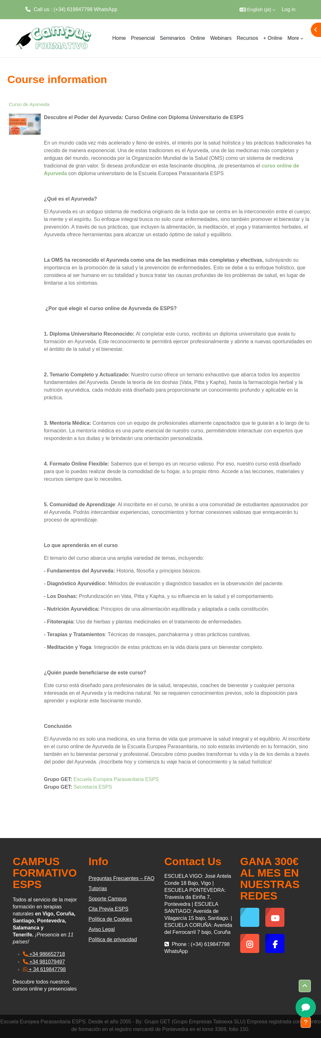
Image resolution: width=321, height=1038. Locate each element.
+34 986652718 (44, 954)
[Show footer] (306, 1022)
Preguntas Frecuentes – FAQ (121, 878)
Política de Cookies (110, 919)
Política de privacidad (112, 939)
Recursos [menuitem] (247, 38)
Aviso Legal (101, 929)
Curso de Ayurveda (29, 104)
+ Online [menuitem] (273, 38)
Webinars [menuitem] (221, 38)
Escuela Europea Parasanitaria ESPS (116, 779)
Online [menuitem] (197, 38)
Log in (289, 9)
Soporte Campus (107, 898)
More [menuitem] (293, 38)
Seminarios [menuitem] (172, 38)
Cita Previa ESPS (108, 909)
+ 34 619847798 (44, 969)
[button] (257, 9)
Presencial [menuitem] (143, 38)
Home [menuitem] (119, 38)
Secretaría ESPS (92, 787)
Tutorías (97, 888)
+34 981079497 (44, 961)
